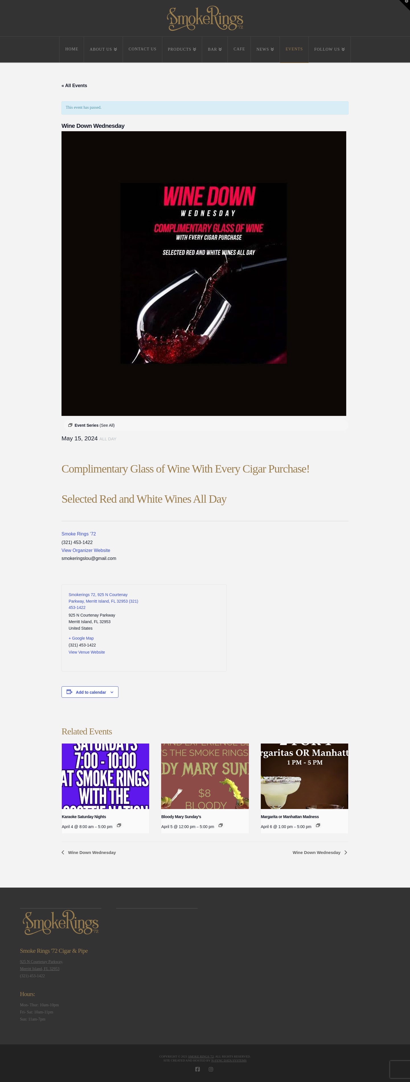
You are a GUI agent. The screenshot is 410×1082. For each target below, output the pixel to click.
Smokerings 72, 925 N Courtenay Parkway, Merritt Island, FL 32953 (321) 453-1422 (103, 601)
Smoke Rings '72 (201, 1056)
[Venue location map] (182, 628)
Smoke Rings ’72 (79, 533)
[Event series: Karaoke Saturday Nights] (119, 825)
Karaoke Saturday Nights (84, 816)
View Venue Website (87, 652)
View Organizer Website (86, 550)
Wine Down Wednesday (91, 852)
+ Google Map (81, 638)
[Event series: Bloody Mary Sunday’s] (221, 825)
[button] (404, 5)
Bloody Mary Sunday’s (181, 816)
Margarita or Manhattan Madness (290, 816)
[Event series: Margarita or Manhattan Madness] (318, 825)
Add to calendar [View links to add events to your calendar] (91, 692)
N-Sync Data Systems (229, 1060)
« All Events (74, 85)
